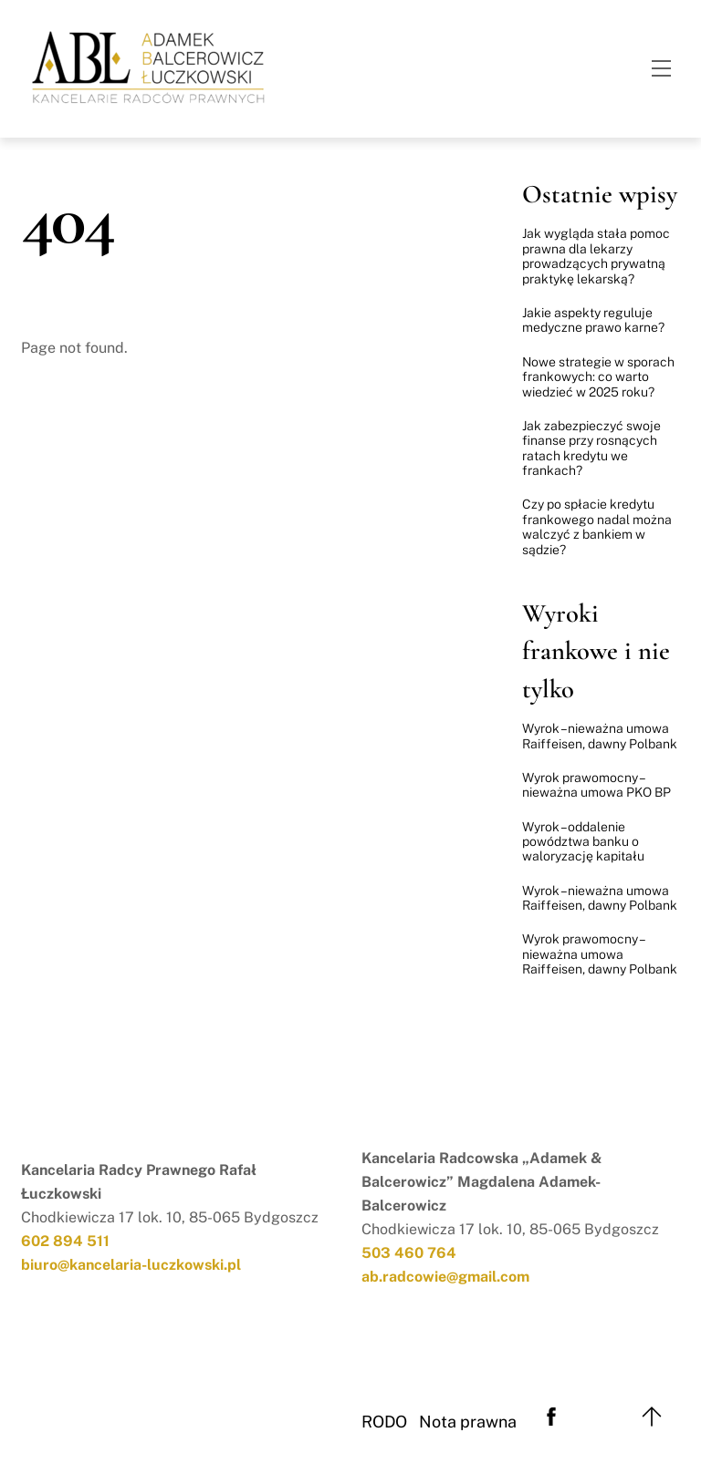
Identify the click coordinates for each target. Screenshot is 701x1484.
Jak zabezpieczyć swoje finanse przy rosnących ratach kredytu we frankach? (591, 448)
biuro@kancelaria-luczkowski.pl (131, 1264)
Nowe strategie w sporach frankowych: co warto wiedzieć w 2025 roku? (598, 377)
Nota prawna (468, 1421)
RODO (384, 1421)
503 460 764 (408, 1253)
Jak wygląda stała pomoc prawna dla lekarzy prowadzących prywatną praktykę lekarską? (596, 255)
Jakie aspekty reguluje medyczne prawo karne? (593, 320)
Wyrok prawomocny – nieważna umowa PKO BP (596, 784)
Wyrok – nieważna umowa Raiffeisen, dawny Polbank (599, 735)
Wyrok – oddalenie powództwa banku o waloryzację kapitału (583, 841)
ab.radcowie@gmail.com (445, 1276)
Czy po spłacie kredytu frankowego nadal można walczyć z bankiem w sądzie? (597, 526)
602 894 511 (65, 1241)
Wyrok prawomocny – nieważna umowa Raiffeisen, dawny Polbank (599, 954)
